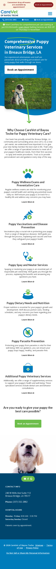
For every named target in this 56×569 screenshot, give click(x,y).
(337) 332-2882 (10, 20)
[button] (50, 13)
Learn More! (24, 27)
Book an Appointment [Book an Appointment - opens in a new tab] (20, 69)
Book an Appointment (43, 5)
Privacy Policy (32, 548)
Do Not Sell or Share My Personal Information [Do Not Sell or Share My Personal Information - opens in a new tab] (28, 553)
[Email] (25, 478)
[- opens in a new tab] (28, 478)
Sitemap (39, 545)
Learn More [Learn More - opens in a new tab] (27, 202)
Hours (25, 20)
